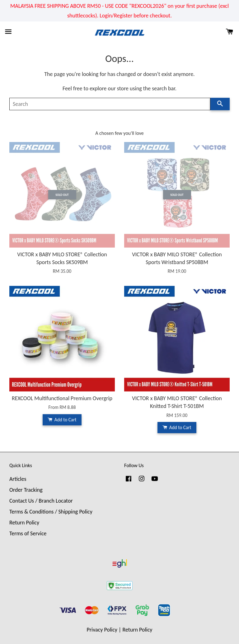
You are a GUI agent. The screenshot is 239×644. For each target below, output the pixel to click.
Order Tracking (26, 489)
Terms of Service (27, 533)
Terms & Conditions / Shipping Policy (50, 511)
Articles (17, 479)
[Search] (109, 104)
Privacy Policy (102, 629)
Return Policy (24, 522)
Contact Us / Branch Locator (41, 500)
